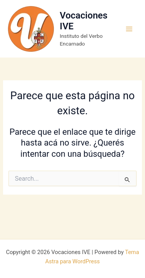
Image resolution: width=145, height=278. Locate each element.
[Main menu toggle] (129, 29)
